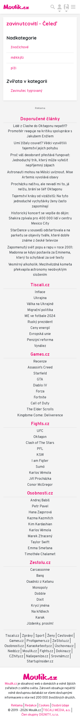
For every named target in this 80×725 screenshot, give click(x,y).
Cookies (44, 706)
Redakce (31, 706)
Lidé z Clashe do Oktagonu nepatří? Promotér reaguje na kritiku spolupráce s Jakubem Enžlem (40, 131)
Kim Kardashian (40, 524)
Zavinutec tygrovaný (26, 91)
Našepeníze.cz (37, 656)
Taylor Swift (40, 542)
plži (13, 68)
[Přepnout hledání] (52, 7)
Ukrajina (40, 298)
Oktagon (40, 437)
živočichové (20, 47)
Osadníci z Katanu (40, 582)
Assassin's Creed (40, 367)
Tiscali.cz (40, 285)
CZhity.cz (16, 656)
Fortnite (40, 397)
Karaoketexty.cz (39, 646)
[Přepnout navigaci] (59, 7)
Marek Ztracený (40, 536)
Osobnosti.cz (40, 493)
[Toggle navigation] (73, 7)
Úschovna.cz (64, 646)
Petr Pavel (40, 506)
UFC (40, 431)
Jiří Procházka (40, 479)
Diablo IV (40, 385)
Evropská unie (40, 334)
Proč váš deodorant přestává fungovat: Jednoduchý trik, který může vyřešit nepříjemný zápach (40, 160)
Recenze (40, 362)
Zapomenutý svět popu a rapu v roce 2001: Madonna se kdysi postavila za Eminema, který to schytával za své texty (40, 252)
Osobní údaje (60, 706)
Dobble (40, 594)
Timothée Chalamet (40, 554)
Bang (40, 576)
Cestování (65, 636)
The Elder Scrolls (40, 409)
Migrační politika (40, 310)
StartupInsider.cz (40, 661)
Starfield (40, 373)
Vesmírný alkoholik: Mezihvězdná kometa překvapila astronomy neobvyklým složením (40, 270)
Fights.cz (40, 424)
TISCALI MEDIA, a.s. (57, 710)
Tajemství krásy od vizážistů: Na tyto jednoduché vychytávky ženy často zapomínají (40, 201)
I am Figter (40, 461)
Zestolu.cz (40, 563)
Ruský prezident (40, 322)
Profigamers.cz (37, 641)
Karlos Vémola (40, 473)
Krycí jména (40, 606)
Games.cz (40, 354)
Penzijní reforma (40, 340)
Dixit (40, 600)
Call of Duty (40, 403)
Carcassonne (40, 570)
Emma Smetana (40, 548)
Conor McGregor (40, 485)
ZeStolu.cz (60, 641)
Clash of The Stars (40, 443)
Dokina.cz (63, 651)
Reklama (17, 706)
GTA (40, 379)
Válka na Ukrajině (40, 304)
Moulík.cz (29, 651)
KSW (40, 455)
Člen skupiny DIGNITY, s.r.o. (40, 715)
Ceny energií (40, 328)
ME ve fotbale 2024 (40, 316)
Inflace (40, 292)
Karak (40, 618)
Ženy (51, 636)
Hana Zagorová (40, 512)
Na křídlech (40, 612)
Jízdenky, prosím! (40, 624)
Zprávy (27, 636)
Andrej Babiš (40, 500)
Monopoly (40, 588)
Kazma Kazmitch (40, 518)
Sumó (40, 467)
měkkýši (17, 58)
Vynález (40, 346)
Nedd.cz (14, 651)
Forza (40, 391)
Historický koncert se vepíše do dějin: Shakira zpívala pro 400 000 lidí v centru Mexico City (40, 218)
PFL (40, 449)
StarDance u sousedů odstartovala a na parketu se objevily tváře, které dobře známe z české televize (40, 235)
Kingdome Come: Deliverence (40, 415)
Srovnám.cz (60, 656)
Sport (39, 636)
